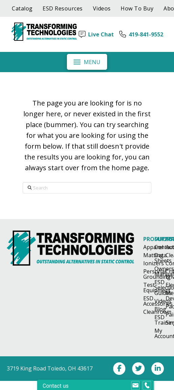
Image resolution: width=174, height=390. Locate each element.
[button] (87, 61)
